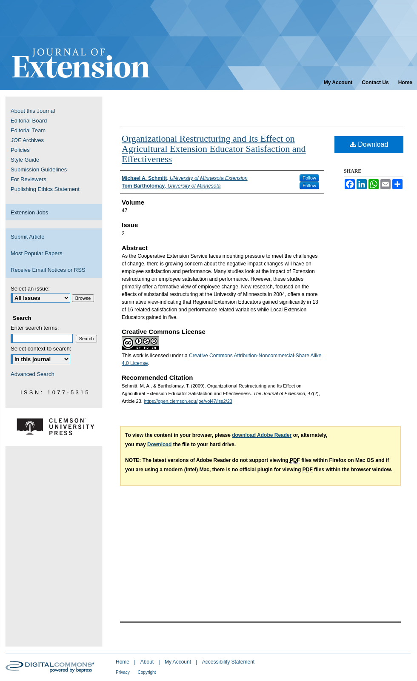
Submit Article (27, 237)
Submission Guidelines (39, 169)
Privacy (123, 672)
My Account (178, 662)
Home (123, 662)
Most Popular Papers (36, 253)
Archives (27, 140)
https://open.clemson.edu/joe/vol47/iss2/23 (188, 401)
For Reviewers (28, 179)
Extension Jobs (29, 212)
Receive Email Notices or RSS (48, 270)
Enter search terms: (35, 328)
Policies (20, 150)
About (147, 662)
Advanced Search (32, 374)
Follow (309, 177)
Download (369, 144)
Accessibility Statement (228, 662)
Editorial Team (28, 130)
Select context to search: (41, 348)
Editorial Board (29, 120)
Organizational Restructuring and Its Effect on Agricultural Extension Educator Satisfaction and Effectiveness (214, 148)
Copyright (147, 672)
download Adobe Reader (261, 435)
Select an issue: (30, 288)
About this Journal (33, 111)
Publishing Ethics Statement (45, 189)
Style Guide (25, 160)
